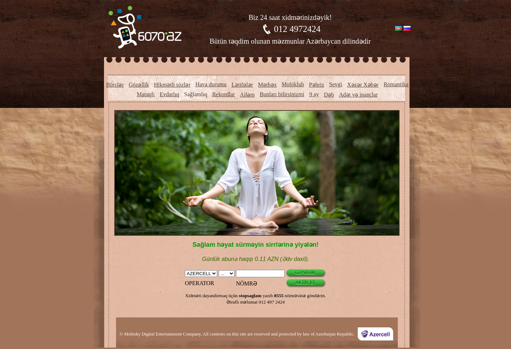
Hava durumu (211, 84)
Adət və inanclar (358, 95)
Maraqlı (146, 94)
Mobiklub (293, 84)
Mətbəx (267, 85)
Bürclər (115, 85)
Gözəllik (139, 85)
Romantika (396, 84)
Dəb (329, 95)
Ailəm (247, 95)
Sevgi (335, 84)
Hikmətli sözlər (172, 85)
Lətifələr (242, 85)
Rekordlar (223, 94)
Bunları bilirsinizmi (282, 94)
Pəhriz (316, 85)
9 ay (314, 94)
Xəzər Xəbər (363, 85)
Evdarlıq (169, 94)
